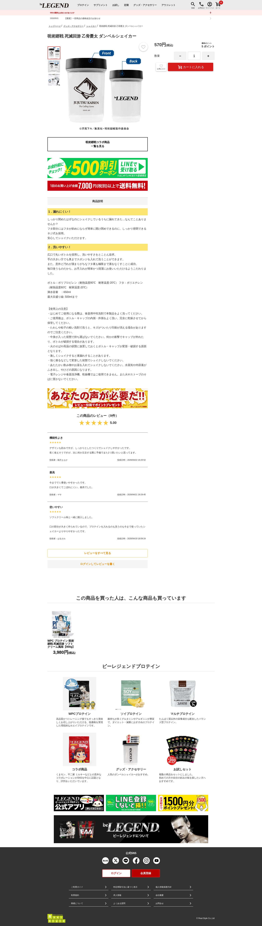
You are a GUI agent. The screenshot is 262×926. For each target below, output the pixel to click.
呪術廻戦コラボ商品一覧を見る (98, 144)
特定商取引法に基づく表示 (125, 887)
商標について (77, 903)
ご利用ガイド (77, 887)
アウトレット (168, 5)
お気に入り (161, 67)
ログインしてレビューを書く (97, 564)
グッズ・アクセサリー (73, 26)
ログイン (116, 873)
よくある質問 (119, 903)
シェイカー (91, 26)
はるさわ (61, 538)
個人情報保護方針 (164, 887)
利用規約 (75, 895)
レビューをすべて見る (97, 553)
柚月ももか (62, 460)
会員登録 (145, 873)
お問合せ (160, 903)
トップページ (55, 26)
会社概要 (160, 895)
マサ (59, 494)
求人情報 (117, 895)
